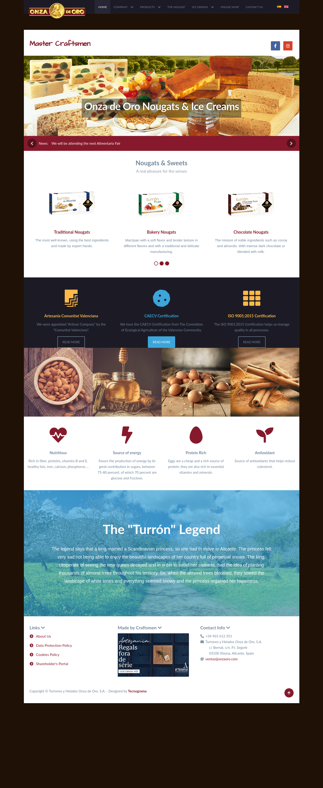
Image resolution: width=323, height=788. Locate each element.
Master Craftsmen (60, 44)
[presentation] (32, 143)
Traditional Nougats (72, 232)
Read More (71, 342)
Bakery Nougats (161, 232)
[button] (156, 263)
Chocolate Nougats (251, 232)
